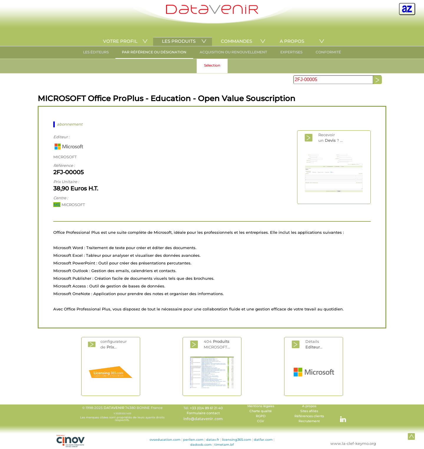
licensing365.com (236, 440)
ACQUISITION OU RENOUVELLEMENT (233, 52)
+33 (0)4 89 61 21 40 (206, 408)
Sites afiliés (309, 411)
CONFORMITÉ (328, 52)
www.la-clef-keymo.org (353, 443)
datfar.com (263, 440)
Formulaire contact (203, 413)
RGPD (261, 416)
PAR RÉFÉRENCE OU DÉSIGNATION (154, 52)
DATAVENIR (114, 408)
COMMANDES (236, 41)
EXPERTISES (291, 52)
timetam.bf (224, 445)
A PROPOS (292, 41)
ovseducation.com (165, 440)
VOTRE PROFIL (120, 41)
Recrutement (309, 421)
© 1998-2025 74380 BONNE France (122, 414)
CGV (260, 421)
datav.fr (212, 440)
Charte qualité (260, 411)
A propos (309, 406)
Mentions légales (260, 406)
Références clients (309, 416)
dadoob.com (201, 445)
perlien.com (193, 440)
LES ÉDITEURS (96, 52)
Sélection (212, 65)
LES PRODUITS (179, 41)
